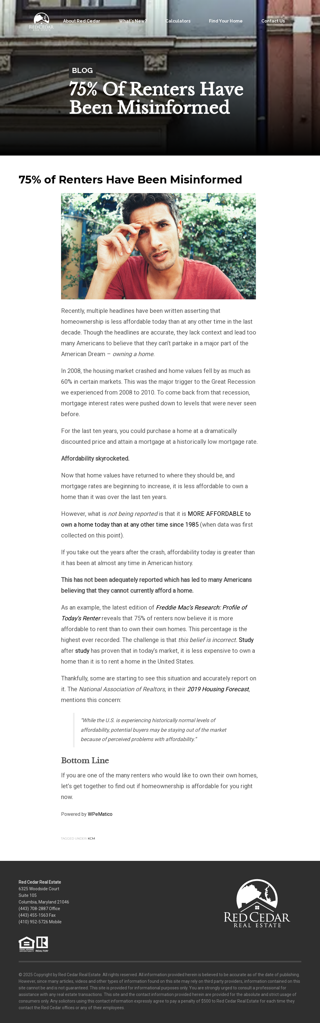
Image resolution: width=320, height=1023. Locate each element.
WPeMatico (100, 814)
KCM (91, 838)
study (82, 650)
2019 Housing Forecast (218, 689)
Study (246, 639)
